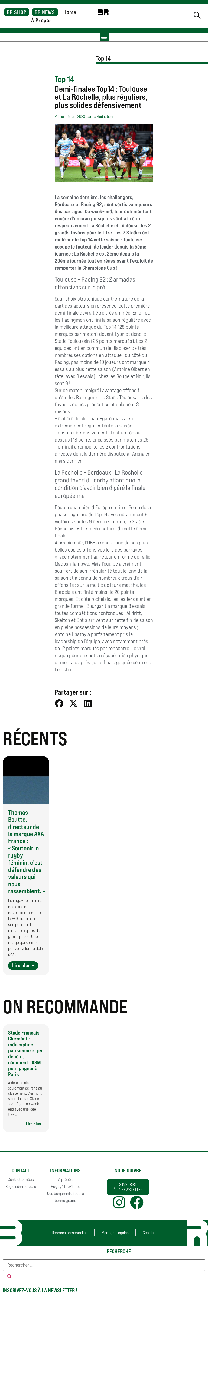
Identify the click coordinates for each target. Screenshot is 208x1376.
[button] (104, 37)
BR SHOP (17, 12)
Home (69, 12)
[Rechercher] (9, 1276)
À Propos (41, 20)
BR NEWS (45, 12)
